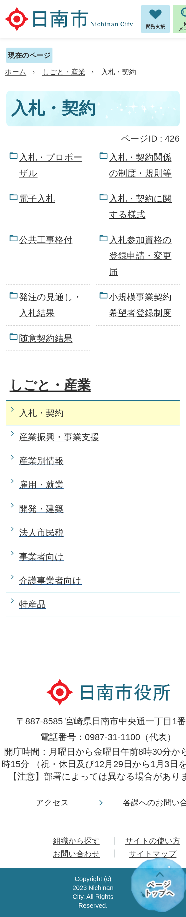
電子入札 (37, 199)
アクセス (52, 802)
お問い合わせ (76, 853)
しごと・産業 (63, 72)
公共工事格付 (45, 240)
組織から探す (76, 840)
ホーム (15, 72)
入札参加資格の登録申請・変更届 (140, 256)
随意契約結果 (45, 338)
